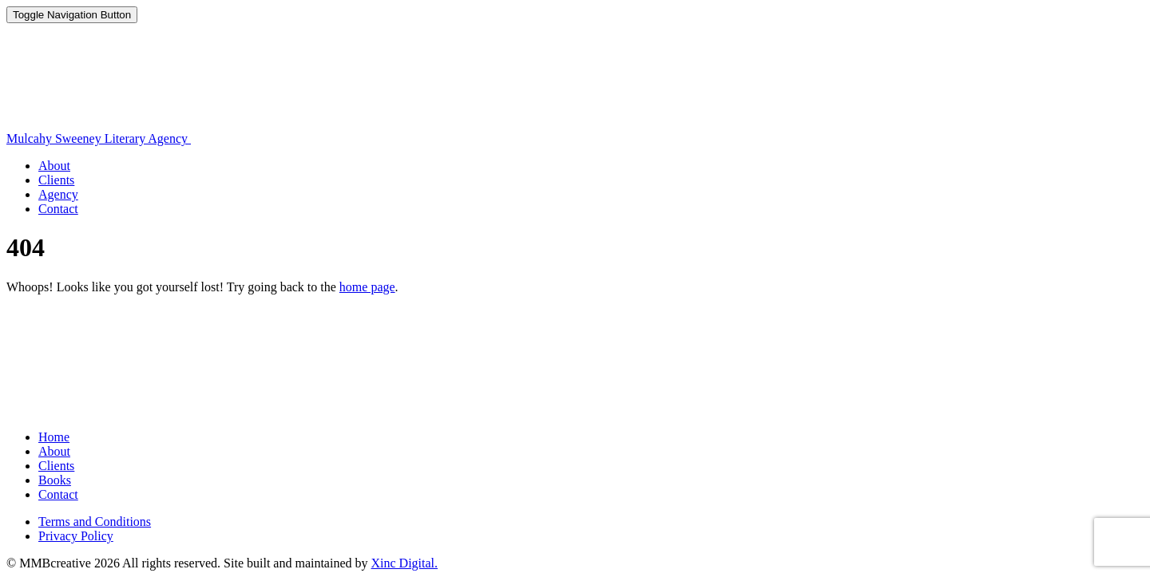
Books (54, 480)
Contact (58, 208)
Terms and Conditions (94, 521)
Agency (58, 194)
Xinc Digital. (404, 563)
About (54, 165)
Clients (56, 180)
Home (53, 437)
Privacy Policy (75, 536)
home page (367, 287)
